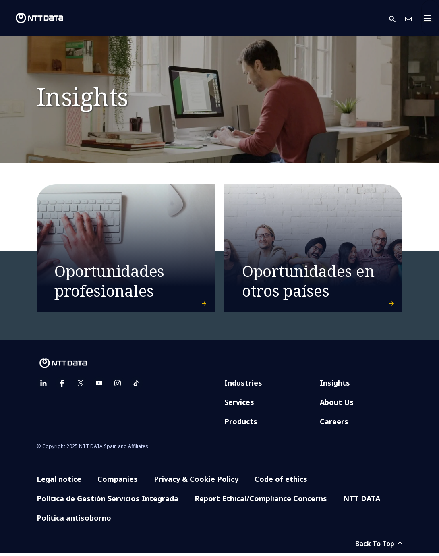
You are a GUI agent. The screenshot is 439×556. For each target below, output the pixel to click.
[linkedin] (43, 386)
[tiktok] (136, 386)
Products (240, 424)
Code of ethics (281, 482)
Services (239, 405)
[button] (397, 18)
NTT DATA (361, 501)
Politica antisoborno (74, 520)
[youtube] (99, 386)
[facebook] (62, 386)
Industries (243, 385)
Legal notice (59, 482)
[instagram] (117, 386)
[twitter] (80, 386)
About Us (337, 405)
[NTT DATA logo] (33, 18)
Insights (335, 385)
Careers (334, 424)
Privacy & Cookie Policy (196, 482)
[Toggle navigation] (430, 18)
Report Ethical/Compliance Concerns (261, 501)
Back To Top (378, 546)
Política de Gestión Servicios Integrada (107, 501)
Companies (117, 482)
